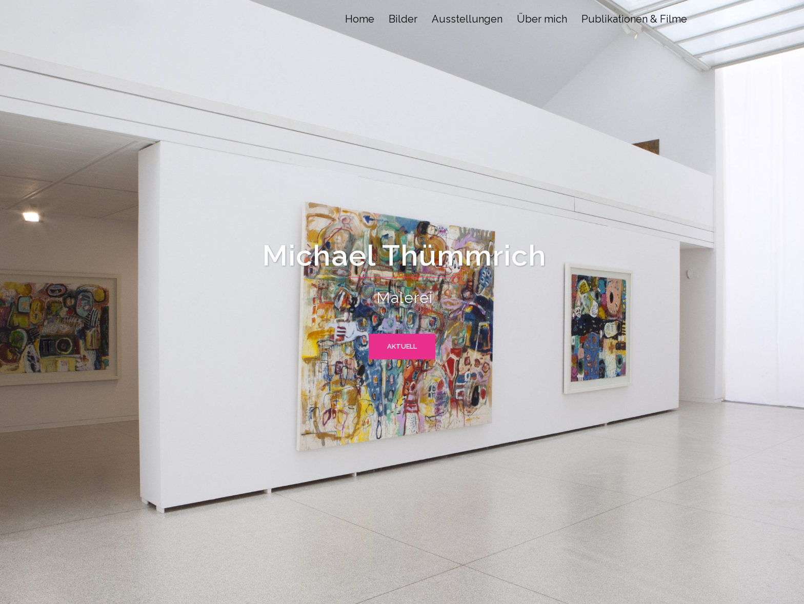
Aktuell (402, 346)
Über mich (542, 19)
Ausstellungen (467, 19)
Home (359, 19)
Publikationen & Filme (634, 19)
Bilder (403, 19)
